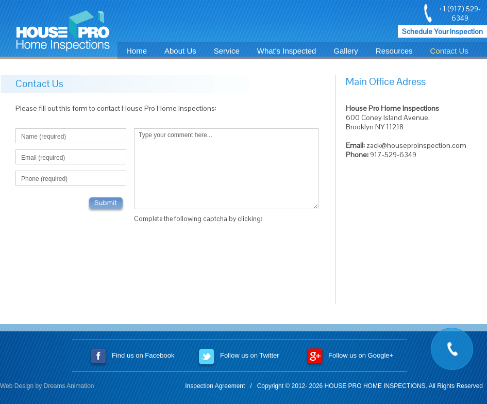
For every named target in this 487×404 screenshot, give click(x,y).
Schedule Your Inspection (442, 31)
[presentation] (212, 248)
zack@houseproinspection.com (416, 145)
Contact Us (449, 50)
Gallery (345, 50)
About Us (180, 50)
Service (227, 50)
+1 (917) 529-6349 (460, 13)
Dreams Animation (69, 386)
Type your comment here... (226, 168)
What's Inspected (286, 50)
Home (136, 50)
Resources (394, 50)
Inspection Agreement (215, 386)
